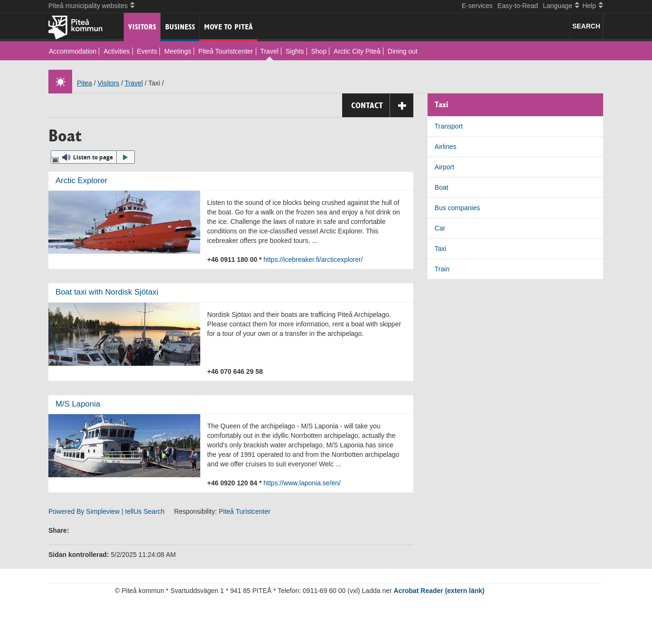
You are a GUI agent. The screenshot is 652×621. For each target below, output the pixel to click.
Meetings (177, 51)
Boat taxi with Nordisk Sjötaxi (107, 292)
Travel (269, 51)
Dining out (403, 51)
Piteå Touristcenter (225, 51)
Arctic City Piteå (357, 51)
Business (180, 26)
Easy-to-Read (517, 5)
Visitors (142, 26)
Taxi (441, 248)
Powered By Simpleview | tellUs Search (106, 511)
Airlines (445, 146)
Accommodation (72, 51)
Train (442, 269)
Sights (295, 51)
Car (440, 228)
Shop (319, 51)
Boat (441, 187)
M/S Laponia (78, 403)
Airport (444, 167)
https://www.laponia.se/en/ (302, 483)
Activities (116, 51)
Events (147, 51)
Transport (449, 126)
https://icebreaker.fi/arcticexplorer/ (313, 259)
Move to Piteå (228, 26)
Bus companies (457, 208)
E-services (477, 5)
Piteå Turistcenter (244, 511)
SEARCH (586, 26)
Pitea (84, 83)
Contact (382, 105)
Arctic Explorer (81, 180)
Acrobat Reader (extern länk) (439, 590)
